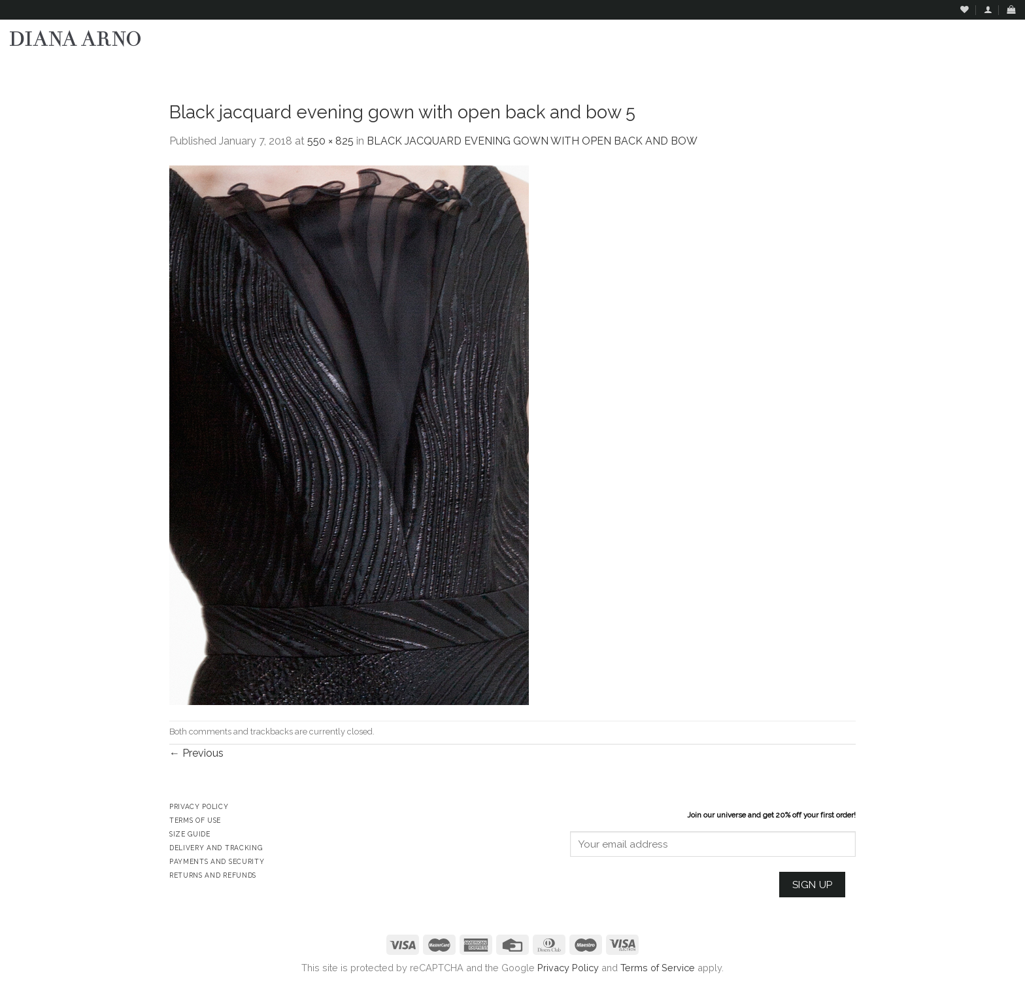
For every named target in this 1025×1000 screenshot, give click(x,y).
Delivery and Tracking (215, 848)
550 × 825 (330, 141)
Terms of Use (195, 820)
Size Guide (189, 834)
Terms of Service (657, 967)
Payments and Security (216, 861)
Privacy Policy (568, 967)
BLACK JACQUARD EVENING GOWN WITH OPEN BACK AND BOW (532, 141)
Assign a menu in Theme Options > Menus (882, 69)
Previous (196, 753)
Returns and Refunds (212, 875)
